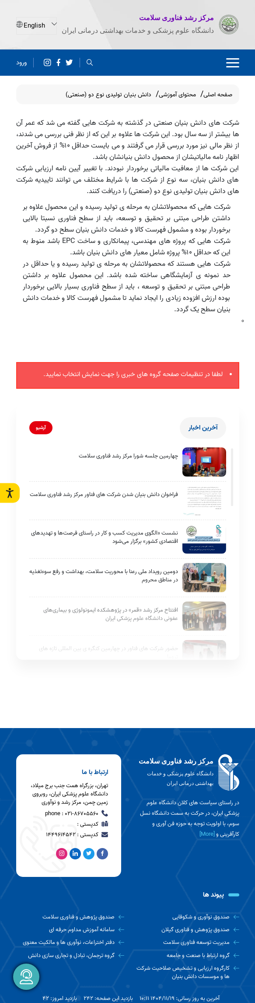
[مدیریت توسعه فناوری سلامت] (185, 942)
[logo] (186, 772)
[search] (90, 62)
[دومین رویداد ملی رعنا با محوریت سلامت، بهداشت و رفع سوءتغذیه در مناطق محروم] (204, 577)
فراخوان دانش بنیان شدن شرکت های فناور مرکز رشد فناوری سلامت (104, 494)
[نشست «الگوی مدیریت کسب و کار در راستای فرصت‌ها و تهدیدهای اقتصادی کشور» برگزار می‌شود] (204, 539)
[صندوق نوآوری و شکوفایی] (185, 917)
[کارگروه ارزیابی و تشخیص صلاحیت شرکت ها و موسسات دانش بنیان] (185, 972)
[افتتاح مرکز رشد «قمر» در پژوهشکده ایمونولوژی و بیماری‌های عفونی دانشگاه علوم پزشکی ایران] (204, 616)
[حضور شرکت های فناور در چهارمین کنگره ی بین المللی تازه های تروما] (204, 654)
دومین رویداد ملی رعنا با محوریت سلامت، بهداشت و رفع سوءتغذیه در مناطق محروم (103, 575)
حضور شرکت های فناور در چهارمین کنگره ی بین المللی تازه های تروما (108, 653)
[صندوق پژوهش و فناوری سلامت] (70, 917)
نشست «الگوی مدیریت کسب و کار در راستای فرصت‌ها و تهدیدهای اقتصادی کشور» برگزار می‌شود (104, 537)
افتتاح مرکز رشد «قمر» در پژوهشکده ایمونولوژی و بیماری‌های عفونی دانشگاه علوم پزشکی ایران (110, 614)
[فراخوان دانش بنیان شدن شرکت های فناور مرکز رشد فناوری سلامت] (204, 500)
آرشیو (41, 428)
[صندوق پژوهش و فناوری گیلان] (185, 930)
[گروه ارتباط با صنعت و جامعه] (185, 955)
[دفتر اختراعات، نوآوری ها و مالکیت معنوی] (70, 942)
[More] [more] (207, 834)
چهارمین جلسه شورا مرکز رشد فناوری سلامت (128, 456)
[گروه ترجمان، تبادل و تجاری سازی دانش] (70, 955)
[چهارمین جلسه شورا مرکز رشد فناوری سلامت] (204, 462)
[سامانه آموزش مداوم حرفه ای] (70, 930)
